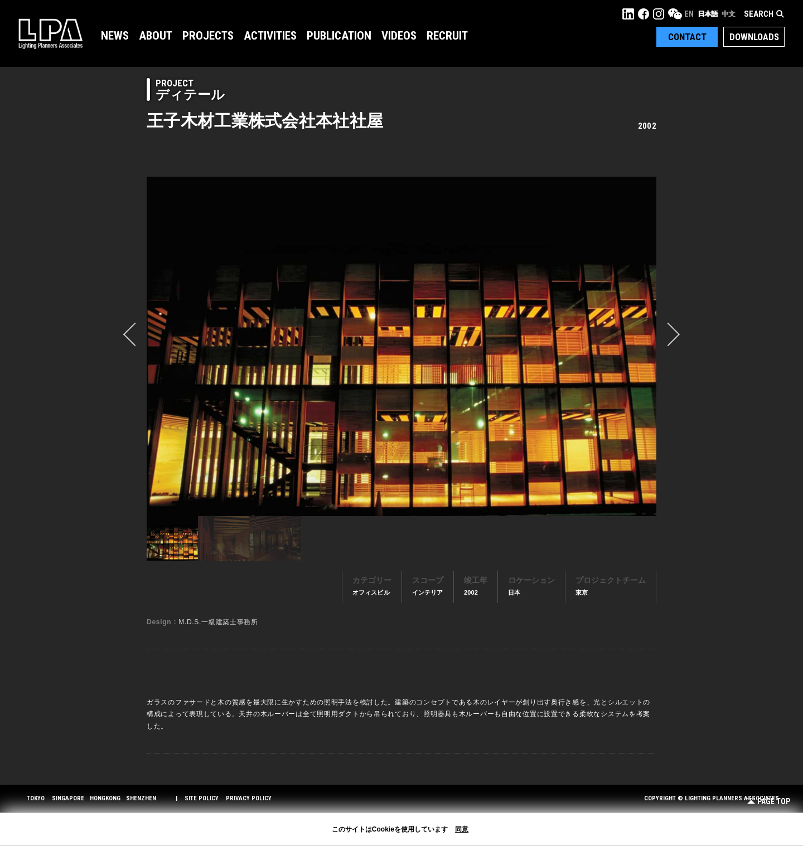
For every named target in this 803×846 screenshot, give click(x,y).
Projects (208, 35)
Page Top (768, 802)
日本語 (708, 14)
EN (689, 14)
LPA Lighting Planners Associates (50, 33)
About (155, 35)
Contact (687, 36)
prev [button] (135, 334)
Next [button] (668, 334)
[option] (401, 346)
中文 (728, 14)
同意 (461, 829)
